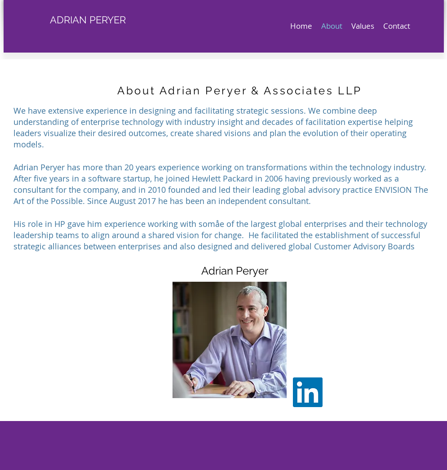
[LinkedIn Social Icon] (308, 392)
